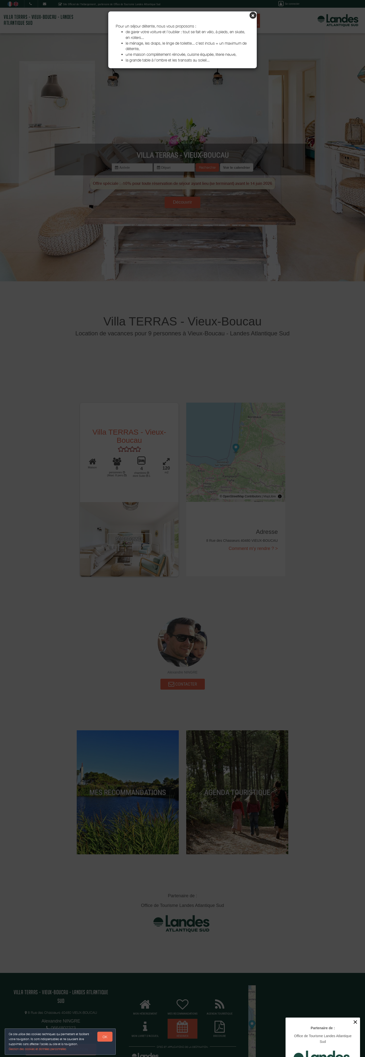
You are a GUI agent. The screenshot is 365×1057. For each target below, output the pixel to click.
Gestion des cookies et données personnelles (38, 1049)
